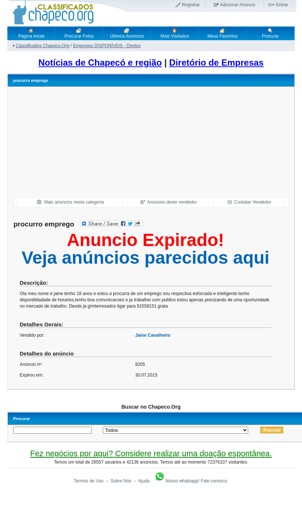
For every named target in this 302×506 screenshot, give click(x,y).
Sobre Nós (120, 481)
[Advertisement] (151, 142)
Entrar (282, 4)
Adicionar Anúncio (237, 4)
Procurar (270, 33)
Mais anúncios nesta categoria (74, 202)
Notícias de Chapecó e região (100, 62)
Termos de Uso (89, 481)
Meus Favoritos (222, 33)
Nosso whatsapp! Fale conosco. (191, 481)
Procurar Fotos (79, 33)
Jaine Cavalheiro (152, 335)
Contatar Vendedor (252, 202)
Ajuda (144, 481)
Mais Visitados (174, 33)
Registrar (191, 4)
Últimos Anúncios (127, 33)
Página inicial (31, 33)
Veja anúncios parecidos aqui (145, 257)
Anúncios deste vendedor (172, 202)
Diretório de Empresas (216, 62)
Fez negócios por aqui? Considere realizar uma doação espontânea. (151, 453)
